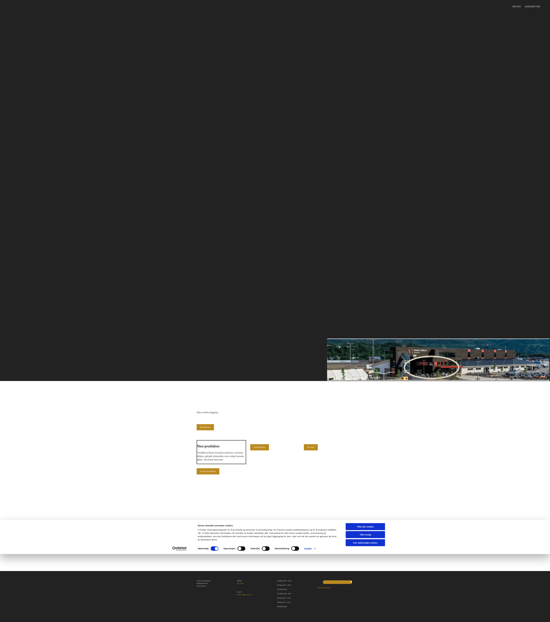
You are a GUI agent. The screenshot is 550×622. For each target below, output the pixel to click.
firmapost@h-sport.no (244, 595)
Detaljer (308, 432)
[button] (208, 471)
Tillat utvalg (365, 418)
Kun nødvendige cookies (365, 426)
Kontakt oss (532, 7)
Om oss (516, 7)
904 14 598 (240, 583)
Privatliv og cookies (323, 588)
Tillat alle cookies (365, 410)
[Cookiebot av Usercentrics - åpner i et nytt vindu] (179, 432)
